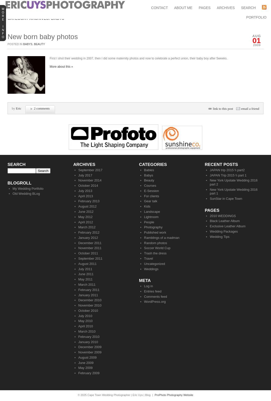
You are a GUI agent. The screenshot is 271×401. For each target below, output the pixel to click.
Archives (226, 8)
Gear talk (150, 201)
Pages (205, 8)
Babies (149, 170)
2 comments (42, 108)
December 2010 (90, 300)
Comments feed (155, 296)
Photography (153, 227)
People (149, 222)
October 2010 (88, 311)
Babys (27, 44)
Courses (150, 185)
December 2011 (90, 243)
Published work (155, 232)
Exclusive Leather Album (227, 226)
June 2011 (86, 274)
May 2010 (85, 321)
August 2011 (87, 264)
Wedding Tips (220, 237)
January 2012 (88, 238)
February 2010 (89, 337)
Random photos (155, 243)
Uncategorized (154, 264)
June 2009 (86, 363)
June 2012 (86, 212)
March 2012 (87, 227)
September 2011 (90, 258)
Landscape (152, 212)
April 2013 (85, 196)
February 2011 (89, 290)
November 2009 (90, 352)
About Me (183, 8)
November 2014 (90, 180)
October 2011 (88, 253)
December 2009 (90, 347)
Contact (159, 8)
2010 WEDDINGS (223, 216)
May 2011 (85, 279)
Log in (148, 286)
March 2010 (87, 331)
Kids (147, 206)
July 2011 (85, 269)
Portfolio (256, 17)
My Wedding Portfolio (28, 188)
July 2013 (85, 191)
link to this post (223, 109)
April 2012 (85, 222)
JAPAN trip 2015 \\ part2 (227, 170)
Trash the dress (155, 253)
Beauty (39, 44)
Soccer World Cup (157, 248)
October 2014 (88, 185)
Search (248, 8)
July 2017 (85, 175)
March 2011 (87, 284)
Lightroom (151, 217)
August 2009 (87, 357)
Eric (18, 108)
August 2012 (87, 206)
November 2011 (90, 248)
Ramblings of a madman (161, 238)
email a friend (250, 109)
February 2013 (89, 201)
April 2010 (85, 326)
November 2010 (90, 305)
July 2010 (85, 316)
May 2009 (85, 368)
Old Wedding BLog (26, 193)
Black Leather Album (225, 221)
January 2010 (88, 342)
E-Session (151, 191)
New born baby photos (43, 37)
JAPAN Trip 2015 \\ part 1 (228, 175)
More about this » (61, 66)
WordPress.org (155, 302)
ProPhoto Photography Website (174, 394)
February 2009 (89, 373)
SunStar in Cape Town (226, 198)
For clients (151, 196)
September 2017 (90, 170)
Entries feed (152, 291)
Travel (148, 258)
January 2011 (88, 295)
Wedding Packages (224, 231)
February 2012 (89, 232)
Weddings (151, 269)
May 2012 (85, 217)
